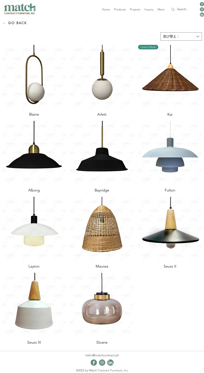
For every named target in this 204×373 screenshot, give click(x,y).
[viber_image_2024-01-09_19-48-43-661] (202, 15)
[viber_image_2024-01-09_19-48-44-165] (202, 4)
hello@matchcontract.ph (102, 355)
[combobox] (181, 36)
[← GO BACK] (15, 23)
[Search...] (183, 9)
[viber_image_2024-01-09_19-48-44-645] (202, 9)
